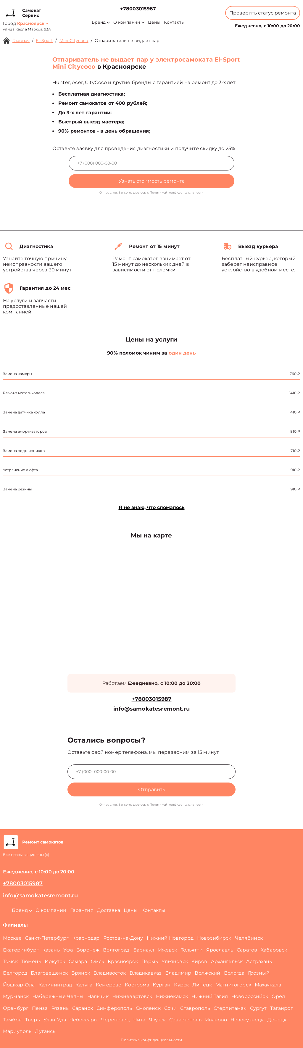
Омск (97, 961)
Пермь (149, 961)
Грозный (259, 973)
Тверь (32, 1020)
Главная (21, 40)
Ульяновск (175, 961)
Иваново (216, 1020)
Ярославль (219, 950)
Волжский (207, 973)
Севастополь (185, 1020)
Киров (199, 961)
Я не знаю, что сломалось (152, 507)
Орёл (278, 996)
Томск (10, 961)
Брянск (80, 973)
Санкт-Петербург (47, 938)
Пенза (40, 1008)
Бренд (101, 22)
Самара (78, 961)
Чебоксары (84, 1020)
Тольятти (192, 950)
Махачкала (268, 985)
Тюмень (31, 961)
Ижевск (167, 950)
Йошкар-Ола (19, 985)
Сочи (170, 1008)
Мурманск (16, 996)
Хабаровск (274, 950)
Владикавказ (146, 973)
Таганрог (281, 1008)
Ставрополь (195, 1008)
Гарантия (82, 910)
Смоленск (148, 1008)
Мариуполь (17, 1031)
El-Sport (44, 40)
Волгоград (116, 950)
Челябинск (249, 938)
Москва (12, 938)
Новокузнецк (247, 1020)
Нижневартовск (132, 996)
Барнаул (143, 950)
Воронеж (87, 950)
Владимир (178, 973)
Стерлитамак (230, 1008)
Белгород (15, 973)
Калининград (55, 985)
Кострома (137, 985)
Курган (161, 985)
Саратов (247, 950)
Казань (51, 950)
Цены (154, 22)
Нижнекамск (172, 996)
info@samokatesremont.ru (151, 709)
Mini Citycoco (73, 40)
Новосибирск (214, 938)
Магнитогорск (233, 985)
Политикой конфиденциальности (177, 192)
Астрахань (259, 961)
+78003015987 (138, 9)
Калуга (83, 985)
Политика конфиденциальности (151, 1040)
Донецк (276, 1020)
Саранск (82, 1008)
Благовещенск (49, 973)
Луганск (45, 1031)
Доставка (108, 910)
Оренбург (15, 1008)
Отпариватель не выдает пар (127, 40)
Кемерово (108, 985)
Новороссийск (249, 996)
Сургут (258, 1008)
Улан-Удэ (54, 1020)
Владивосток (110, 973)
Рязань (60, 1008)
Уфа (68, 950)
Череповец (115, 1020)
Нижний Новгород (170, 938)
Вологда (234, 973)
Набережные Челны (57, 996)
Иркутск (55, 961)
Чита (139, 1020)
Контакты (174, 22)
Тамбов (12, 1020)
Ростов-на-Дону (123, 938)
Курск (181, 985)
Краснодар (85, 938)
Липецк (202, 985)
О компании (129, 22)
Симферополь (114, 1008)
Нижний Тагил (209, 996)
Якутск (157, 1020)
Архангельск (227, 961)
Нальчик (98, 996)
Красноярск (123, 961)
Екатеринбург (21, 950)
